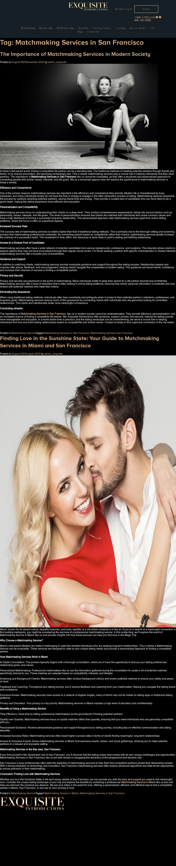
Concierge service (101, 28)
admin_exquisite (57, 62)
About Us (83, 28)
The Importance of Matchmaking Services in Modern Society (75, 54)
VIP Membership (65, 28)
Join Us (146, 9)
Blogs (80, 31)
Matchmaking (28, 28)
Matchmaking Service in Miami (61, 793)
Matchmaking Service (23, 333)
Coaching (120, 28)
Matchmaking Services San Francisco (112, 333)
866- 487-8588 (142, 20)
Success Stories (137, 28)
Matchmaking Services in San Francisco (66, 333)
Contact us (93, 31)
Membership (46, 28)
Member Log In (123, 9)
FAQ (152, 28)
